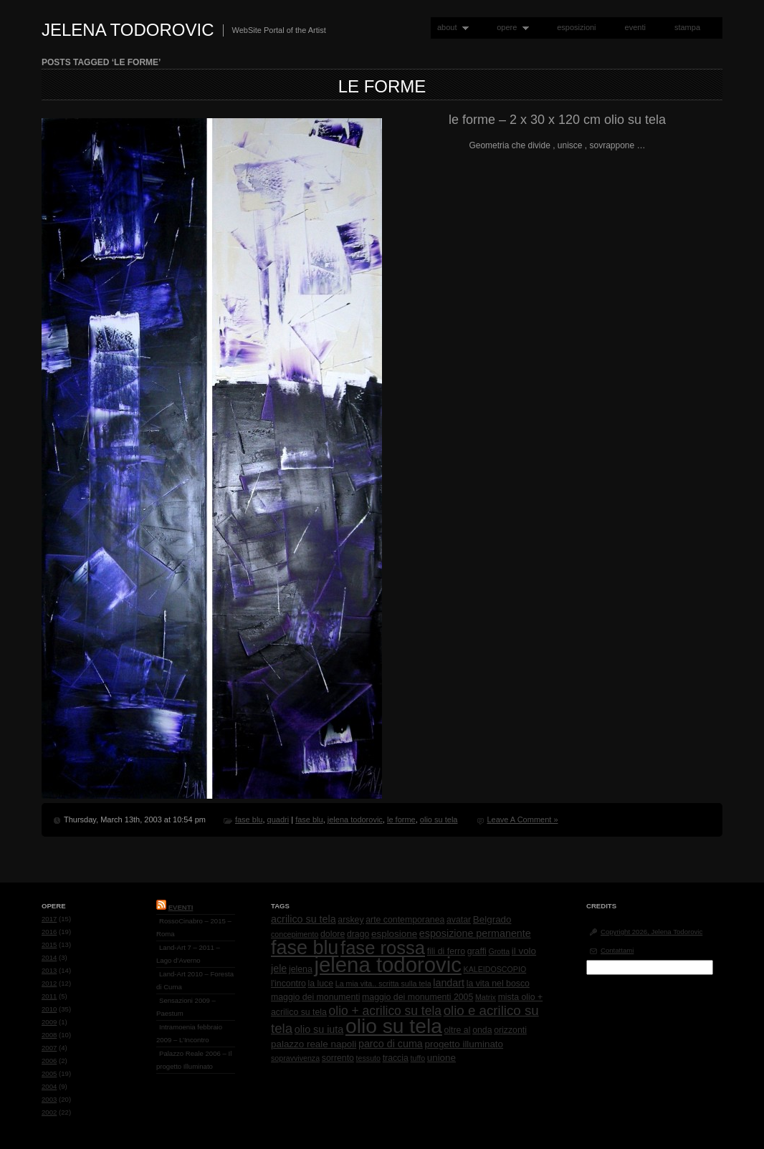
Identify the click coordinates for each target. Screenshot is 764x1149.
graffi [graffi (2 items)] (477, 951)
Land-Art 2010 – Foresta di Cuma (195, 980)
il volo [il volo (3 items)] (524, 951)
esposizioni (576, 27)
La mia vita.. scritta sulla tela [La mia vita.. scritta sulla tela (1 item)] (383, 983)
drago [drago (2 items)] (358, 934)
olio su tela (439, 819)
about (450, 27)
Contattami (617, 950)
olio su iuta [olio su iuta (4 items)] (319, 1029)
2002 (49, 1112)
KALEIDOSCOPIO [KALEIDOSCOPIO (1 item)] (495, 969)
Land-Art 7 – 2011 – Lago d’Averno (188, 953)
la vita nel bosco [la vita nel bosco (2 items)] (498, 984)
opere (509, 27)
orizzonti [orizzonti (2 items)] (510, 1030)
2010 (49, 1009)
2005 (49, 1073)
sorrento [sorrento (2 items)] (338, 1058)
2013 (49, 970)
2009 (49, 1022)
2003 (49, 1099)
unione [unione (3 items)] (441, 1057)
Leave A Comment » (522, 819)
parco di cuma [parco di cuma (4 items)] (390, 1043)
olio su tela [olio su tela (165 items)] (393, 1025)
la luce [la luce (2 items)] (321, 984)
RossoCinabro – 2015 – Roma (193, 927)
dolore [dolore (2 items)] (332, 934)
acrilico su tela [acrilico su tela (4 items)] (303, 919)
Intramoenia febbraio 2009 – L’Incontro (189, 1033)
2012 (49, 983)
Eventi (181, 907)
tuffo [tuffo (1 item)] (418, 1058)
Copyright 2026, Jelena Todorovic (651, 932)
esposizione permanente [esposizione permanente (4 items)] (475, 933)
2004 (49, 1086)
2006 (49, 1060)
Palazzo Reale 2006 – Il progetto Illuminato (193, 1059)
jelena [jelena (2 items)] (300, 969)
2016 (49, 932)
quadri (278, 819)
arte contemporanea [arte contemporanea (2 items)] (405, 920)
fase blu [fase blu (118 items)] (304, 947)
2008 (49, 1035)
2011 (49, 996)
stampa (687, 27)
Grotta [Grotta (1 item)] (499, 951)
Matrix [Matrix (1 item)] (485, 997)
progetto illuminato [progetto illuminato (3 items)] (464, 1044)
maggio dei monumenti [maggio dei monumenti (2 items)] (315, 997)
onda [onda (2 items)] (482, 1030)
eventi (635, 27)
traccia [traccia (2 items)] (396, 1058)
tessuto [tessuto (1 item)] (368, 1058)
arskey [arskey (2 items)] (350, 920)
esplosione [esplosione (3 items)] (394, 933)
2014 (49, 957)
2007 (49, 1048)
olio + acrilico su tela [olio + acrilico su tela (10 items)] (385, 1011)
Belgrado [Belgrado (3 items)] (492, 919)
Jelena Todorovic (128, 29)
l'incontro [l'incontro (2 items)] (288, 984)
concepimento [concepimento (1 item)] (294, 934)
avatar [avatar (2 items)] (459, 920)
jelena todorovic (355, 819)
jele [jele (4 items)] (279, 968)
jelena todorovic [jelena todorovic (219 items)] (387, 964)
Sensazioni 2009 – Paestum (186, 1006)
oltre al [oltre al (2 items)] (457, 1030)
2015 (49, 944)
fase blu (249, 819)
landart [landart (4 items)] (448, 983)
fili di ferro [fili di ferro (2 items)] (446, 951)
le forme (382, 86)
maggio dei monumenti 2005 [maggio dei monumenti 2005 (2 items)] (417, 997)
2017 (49, 919)
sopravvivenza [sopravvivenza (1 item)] (295, 1058)
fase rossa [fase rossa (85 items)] (382, 948)
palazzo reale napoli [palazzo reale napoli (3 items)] (313, 1044)
